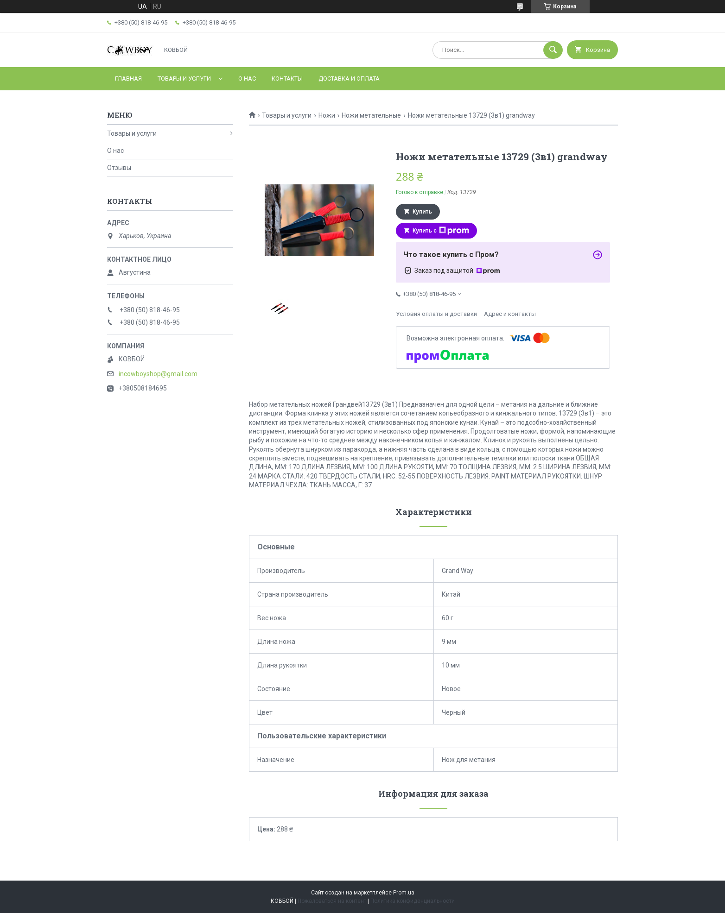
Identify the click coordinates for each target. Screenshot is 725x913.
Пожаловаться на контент (332, 901)
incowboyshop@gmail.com (158, 374)
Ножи (326, 115)
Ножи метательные (371, 115)
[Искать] (553, 50)
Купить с (441, 231)
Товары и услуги (184, 78)
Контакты (287, 78)
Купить (422, 211)
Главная (128, 78)
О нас (247, 78)
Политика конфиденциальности (412, 901)
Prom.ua (403, 892)
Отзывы (119, 167)
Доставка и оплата (349, 78)
